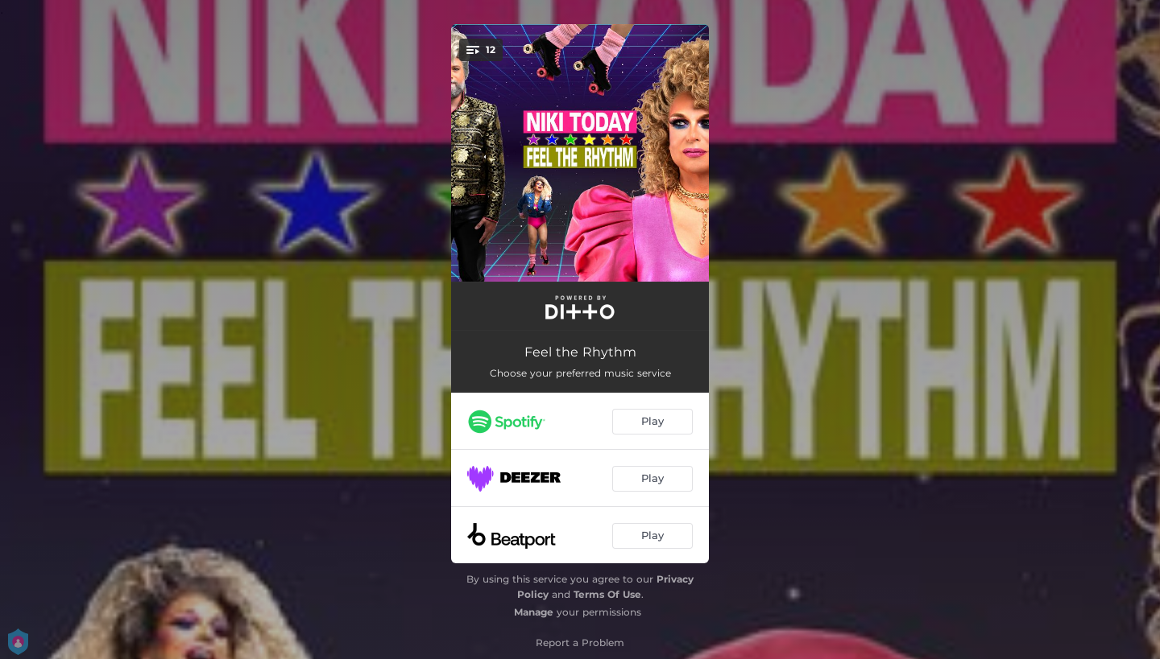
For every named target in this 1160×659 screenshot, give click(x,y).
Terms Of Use (607, 594)
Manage (533, 612)
